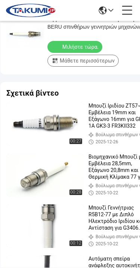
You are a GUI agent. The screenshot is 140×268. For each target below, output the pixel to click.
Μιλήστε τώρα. (76, 46)
